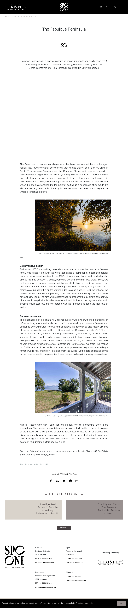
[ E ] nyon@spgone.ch (74, 562)
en (101, 7)
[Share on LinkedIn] (57, 481)
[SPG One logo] (64, 7)
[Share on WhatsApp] (70, 481)
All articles (64, 528)
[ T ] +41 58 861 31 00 (43, 558)
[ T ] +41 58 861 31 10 (74, 558)
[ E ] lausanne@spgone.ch (45, 587)
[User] (114, 7)
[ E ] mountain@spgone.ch (76, 580)
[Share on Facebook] (51, 481)
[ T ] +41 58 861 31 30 (74, 576)
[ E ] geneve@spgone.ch (44, 562)
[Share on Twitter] (64, 481)
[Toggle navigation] (121, 7)
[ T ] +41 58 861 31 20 (43, 583)
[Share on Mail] (77, 481)
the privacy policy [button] (86, 603)
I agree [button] (121, 603)
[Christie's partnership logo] (15, 7)
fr (106, 7)
